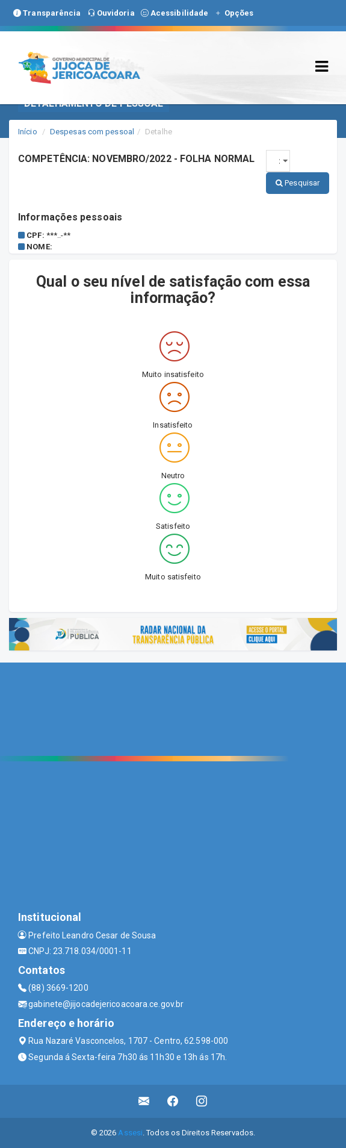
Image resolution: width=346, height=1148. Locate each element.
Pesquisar (298, 182)
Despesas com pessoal (92, 131)
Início (27, 131)
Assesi (130, 1132)
